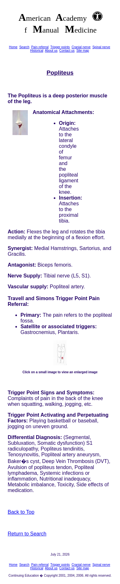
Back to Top (21, 512)
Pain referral (39, 47)
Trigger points (60, 47)
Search (24, 47)
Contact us (67, 50)
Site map (82, 50)
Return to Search (27, 533)
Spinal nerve (101, 47)
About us (51, 50)
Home (13, 47)
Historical (36, 50)
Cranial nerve (81, 47)
